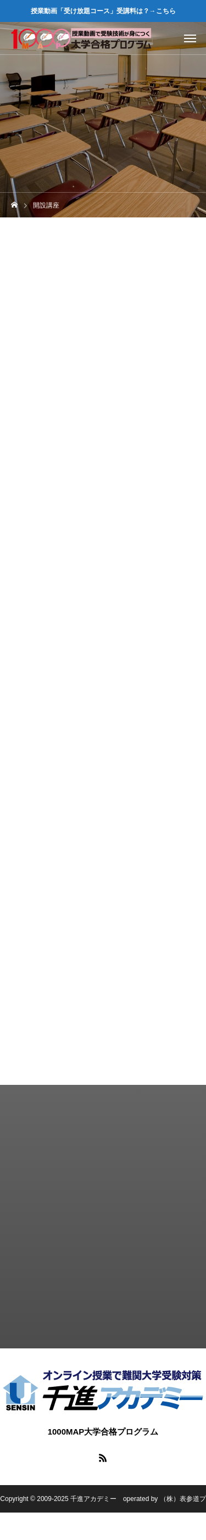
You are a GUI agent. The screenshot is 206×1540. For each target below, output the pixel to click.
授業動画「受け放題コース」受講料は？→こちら (103, 11)
